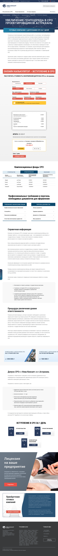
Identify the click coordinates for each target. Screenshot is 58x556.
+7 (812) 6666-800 (46, 533)
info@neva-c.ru (45, 536)
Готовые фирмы (31, 11)
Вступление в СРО (8, 11)
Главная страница (6, 15)
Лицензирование (19, 11)
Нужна (14, 98)
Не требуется (33, 93)
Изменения (33, 15)
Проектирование (25, 15)
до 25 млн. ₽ (15, 93)
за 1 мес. (38, 98)
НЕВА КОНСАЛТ (6, 549)
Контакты (52, 11)
